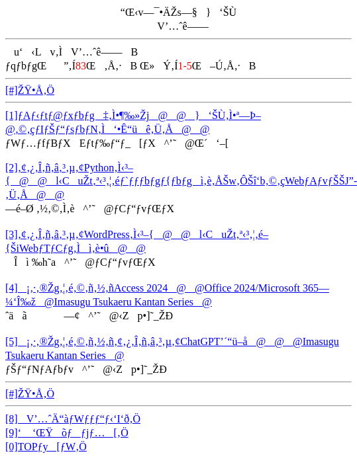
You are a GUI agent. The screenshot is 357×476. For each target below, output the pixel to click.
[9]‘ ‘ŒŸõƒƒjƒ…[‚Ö (66, 432)
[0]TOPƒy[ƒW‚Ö (46, 446)
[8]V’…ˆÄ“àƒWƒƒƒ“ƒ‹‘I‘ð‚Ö (72, 418)
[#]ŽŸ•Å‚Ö (29, 90)
